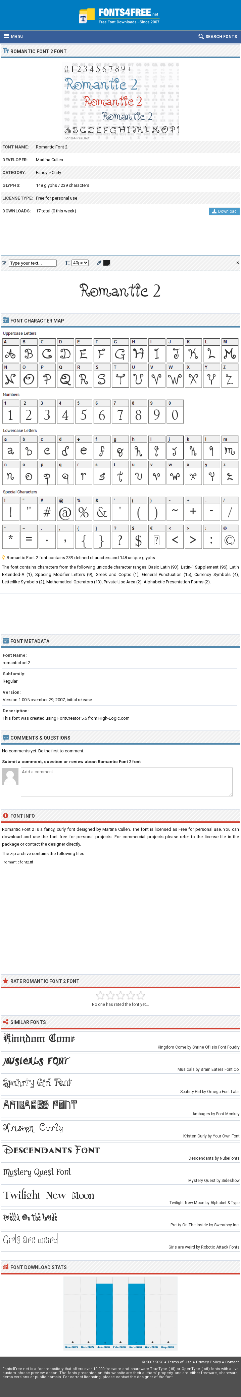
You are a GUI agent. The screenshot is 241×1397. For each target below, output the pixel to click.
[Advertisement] (120, 238)
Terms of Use (179, 1362)
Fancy (41, 172)
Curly (56, 172)
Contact (232, 1362)
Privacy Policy (208, 1362)
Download (224, 211)
